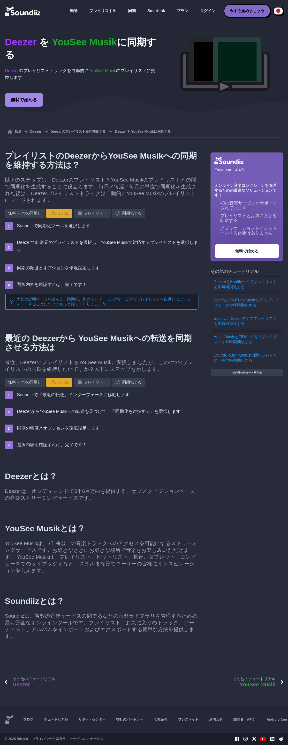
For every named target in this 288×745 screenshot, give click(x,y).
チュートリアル (56, 719)
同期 (132, 11)
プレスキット (188, 719)
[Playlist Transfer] (23, 11)
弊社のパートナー (129, 719)
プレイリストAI (102, 11)
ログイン (207, 11)
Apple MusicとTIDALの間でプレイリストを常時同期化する (245, 339)
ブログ (28, 719)
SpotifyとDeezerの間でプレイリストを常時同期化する (245, 321)
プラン (182, 11)
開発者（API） (244, 719)
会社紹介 (160, 719)
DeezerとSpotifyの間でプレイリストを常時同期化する (245, 284)
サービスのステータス (87, 739)
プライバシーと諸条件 (49, 739)
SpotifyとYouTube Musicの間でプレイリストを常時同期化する (246, 302)
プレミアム (59, 213)
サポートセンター (92, 719)
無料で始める (24, 99)
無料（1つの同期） (24, 213)
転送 (74, 11)
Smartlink (156, 11)
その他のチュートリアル (247, 372)
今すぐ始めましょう (247, 11)
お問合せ (216, 719)
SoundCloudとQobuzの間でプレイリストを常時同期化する (245, 357)
